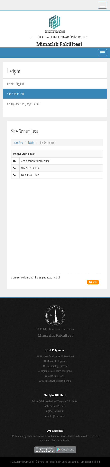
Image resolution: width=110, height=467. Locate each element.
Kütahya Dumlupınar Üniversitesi (55, 356)
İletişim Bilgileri (15, 84)
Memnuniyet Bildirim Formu (55, 380)
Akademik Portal (55, 375)
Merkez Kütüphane (55, 361)
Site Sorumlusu (15, 94)
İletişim (31, 142)
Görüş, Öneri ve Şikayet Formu (23, 104)
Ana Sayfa (18, 142)
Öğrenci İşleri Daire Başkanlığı (55, 371)
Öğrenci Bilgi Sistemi (55, 366)
